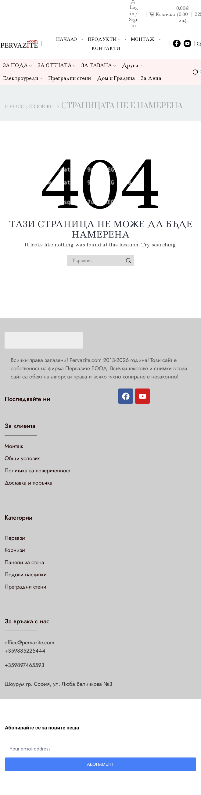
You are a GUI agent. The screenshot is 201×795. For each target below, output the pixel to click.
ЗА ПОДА (17, 65)
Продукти (104, 39)
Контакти (106, 48)
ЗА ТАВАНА (98, 65)
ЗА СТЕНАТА (57, 65)
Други (132, 65)
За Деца (151, 78)
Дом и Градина (116, 78)
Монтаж (143, 39)
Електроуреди (22, 78)
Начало (66, 39)
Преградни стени (69, 78)
